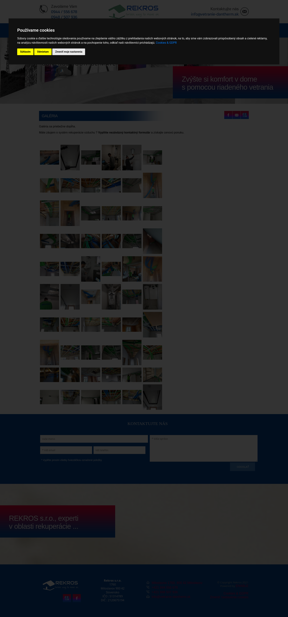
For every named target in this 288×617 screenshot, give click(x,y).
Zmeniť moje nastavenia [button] (68, 51)
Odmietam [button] (43, 51)
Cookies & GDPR (166, 42)
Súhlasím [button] (25, 51)
